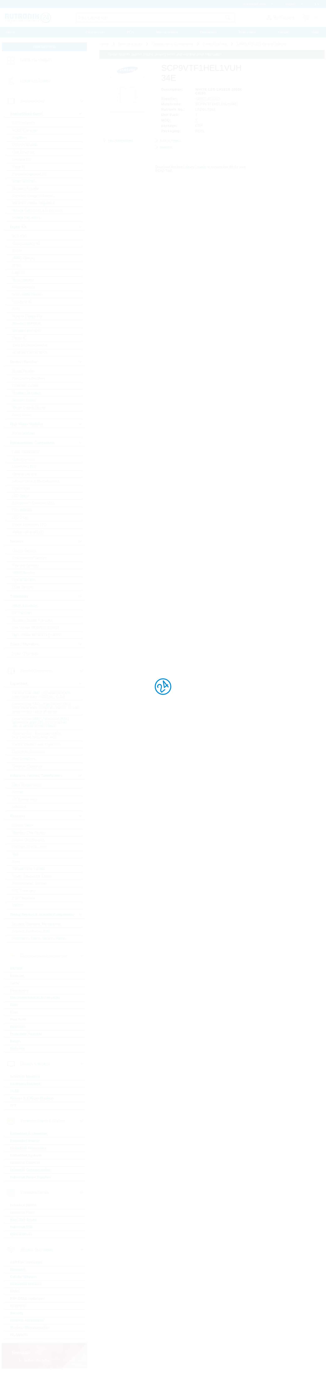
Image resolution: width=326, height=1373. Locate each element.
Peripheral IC (22, 301)
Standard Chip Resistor (29, 832)
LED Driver (20, 517)
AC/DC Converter (25, 130)
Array (16, 861)
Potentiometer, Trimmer (29, 883)
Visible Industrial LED (28, 532)
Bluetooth (18, 1269)
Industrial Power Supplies (30, 1177)
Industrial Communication (30, 1170)
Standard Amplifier (26, 188)
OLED (14, 1091)
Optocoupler (21, 488)
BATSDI (16, 968)
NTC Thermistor (24, 891)
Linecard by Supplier (35, 80)
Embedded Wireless (26, 1284)
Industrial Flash (22, 1212)
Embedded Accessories (29, 1133)
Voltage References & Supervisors (37, 210)
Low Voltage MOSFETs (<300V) (35, 627)
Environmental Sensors (29, 558)
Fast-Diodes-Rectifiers (28, 378)
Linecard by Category (36, 60)
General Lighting (24, 474)
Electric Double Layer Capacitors (36, 744)
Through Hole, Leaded (28, 869)
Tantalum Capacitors (27, 766)
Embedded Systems (26, 1155)
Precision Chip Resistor (29, 847)
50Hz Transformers (26, 785)
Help (315, 32)
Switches (17, 1048)
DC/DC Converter (25, 145)
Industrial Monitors (25, 1076)
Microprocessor (23, 287)
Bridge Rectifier (23, 371)
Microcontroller (23, 280)
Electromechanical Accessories (35, 997)
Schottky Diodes (24, 400)
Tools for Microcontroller (30, 345)
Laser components (26, 452)
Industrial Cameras (25, 1162)
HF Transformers (24, 799)
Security (16, 1313)
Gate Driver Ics (23, 152)
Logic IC (18, 272)
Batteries (17, 976)
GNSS (15, 1291)
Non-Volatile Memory (27, 294)
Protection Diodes (25, 386)
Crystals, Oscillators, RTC (31, 931)
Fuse (14, 1012)
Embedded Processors (28, 1148)
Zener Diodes (22, 415)
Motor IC (18, 167)
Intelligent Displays (25, 1084)
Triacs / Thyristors (25, 653)
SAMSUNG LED (208, 98)
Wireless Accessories (27, 1320)
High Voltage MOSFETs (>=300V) (37, 635)
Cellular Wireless (23, 1277)
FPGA (16, 265)
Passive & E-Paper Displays (32, 1098)
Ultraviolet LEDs (24, 466)
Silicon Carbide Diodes (29, 407)
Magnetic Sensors (25, 565)
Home (10, 32)
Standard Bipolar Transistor (32, 620)
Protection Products (26, 1034)
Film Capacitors (23, 759)
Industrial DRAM (23, 1205)
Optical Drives (21, 1234)
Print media (247, 32)
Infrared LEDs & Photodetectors (35, 481)
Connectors (19, 990)
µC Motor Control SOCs (29, 352)
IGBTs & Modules (25, 606)
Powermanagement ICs (29, 174)
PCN (130, 32)
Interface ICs (21, 159)
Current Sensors (24, 551)
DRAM (17, 251)
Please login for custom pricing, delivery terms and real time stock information (165, 54)
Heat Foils (18, 1019)
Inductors (19, 806)
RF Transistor (22, 613)
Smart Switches (23, 181)
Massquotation (167, 32)
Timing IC (19, 338)
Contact (283, 32)
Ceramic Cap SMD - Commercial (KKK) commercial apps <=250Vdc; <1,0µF (41, 694)
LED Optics (20, 496)
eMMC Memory (23, 258)
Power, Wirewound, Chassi (32, 876)
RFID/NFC (18, 1306)
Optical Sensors (24, 580)
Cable (14, 983)
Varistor (17, 905)
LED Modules (22, 510)
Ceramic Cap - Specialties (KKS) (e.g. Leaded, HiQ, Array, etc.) (36, 735)
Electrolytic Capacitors (28, 751)
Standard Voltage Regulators (33, 203)
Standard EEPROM (26, 323)
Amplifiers (19, 137)
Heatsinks (18, 1026)
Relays (15, 1041)
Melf (15, 854)
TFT (13, 1105)
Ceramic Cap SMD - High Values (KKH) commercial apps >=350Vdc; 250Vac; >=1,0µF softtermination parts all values (46, 707)
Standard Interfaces (26, 331)
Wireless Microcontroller (29, 1327)
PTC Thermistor (24, 898)
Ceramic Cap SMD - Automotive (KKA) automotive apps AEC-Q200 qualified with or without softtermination (40, 722)
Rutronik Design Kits (27, 316)
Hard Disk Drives (23, 1219)
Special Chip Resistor (28, 840)
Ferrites (17, 792)
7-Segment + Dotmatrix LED (33, 503)
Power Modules (23, 433)
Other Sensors (23, 587)
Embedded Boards (25, 1141)
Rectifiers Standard (26, 393)
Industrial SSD (21, 1227)
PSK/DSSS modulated (27, 1298)
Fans (14, 1005)
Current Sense (23, 825)
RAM (16, 309)
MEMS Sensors (23, 572)
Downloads (208, 32)
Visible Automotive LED (29, 525)
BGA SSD (19, 236)
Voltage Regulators (26, 217)
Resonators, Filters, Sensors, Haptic (38, 938)
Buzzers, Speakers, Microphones (36, 924)
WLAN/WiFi (19, 1335)
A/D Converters (23, 123)
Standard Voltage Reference (33, 196)
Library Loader (195, 167)
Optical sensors (23, 459)
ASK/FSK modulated (26, 1262)
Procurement (95, 32)
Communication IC (26, 243)
